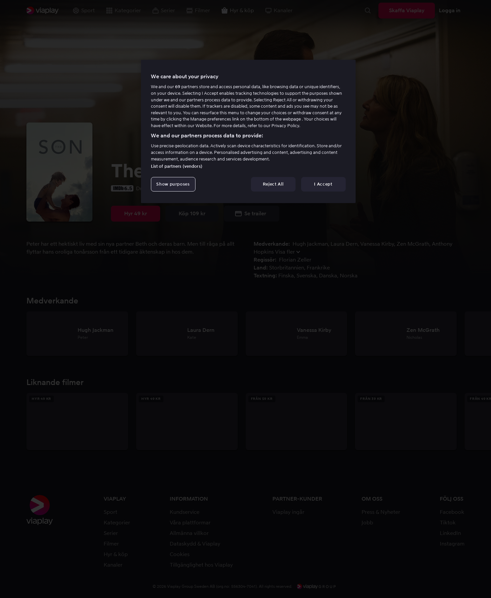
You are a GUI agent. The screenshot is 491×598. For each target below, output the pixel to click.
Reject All (273, 184)
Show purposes (173, 184)
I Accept (323, 184)
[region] (248, 131)
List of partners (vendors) (176, 166)
